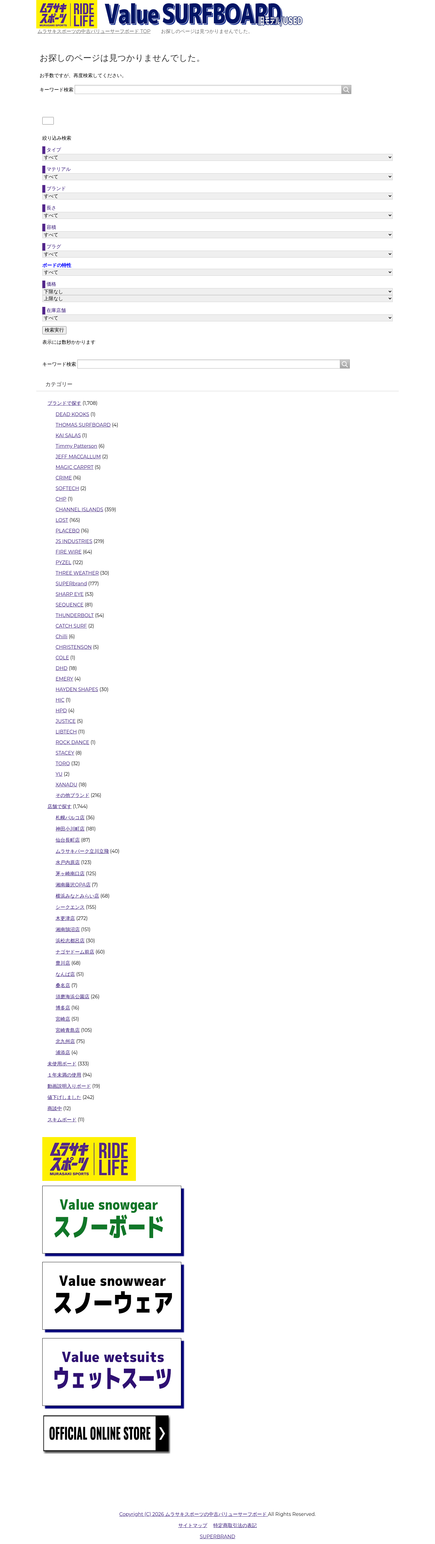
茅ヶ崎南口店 (70, 873)
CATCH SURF (71, 626)
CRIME (64, 478)
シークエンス (70, 907)
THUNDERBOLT (75, 615)
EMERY (64, 679)
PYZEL (63, 562)
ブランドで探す (64, 403)
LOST (62, 520)
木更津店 (65, 918)
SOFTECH (67, 488)
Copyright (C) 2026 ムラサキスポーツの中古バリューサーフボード (193, 1514)
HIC (60, 700)
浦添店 (63, 1052)
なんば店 (65, 974)
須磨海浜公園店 (72, 997)
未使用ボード (61, 1064)
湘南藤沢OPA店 (73, 885)
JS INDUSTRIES (74, 541)
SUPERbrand (71, 584)
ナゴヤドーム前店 (75, 952)
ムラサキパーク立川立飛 (82, 851)
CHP (61, 499)
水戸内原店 (68, 862)
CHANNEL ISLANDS (79, 509)
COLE (62, 658)
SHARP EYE (70, 594)
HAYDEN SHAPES (77, 689)
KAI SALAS (68, 435)
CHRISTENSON (74, 647)
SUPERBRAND (217, 1536)
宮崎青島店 (68, 1030)
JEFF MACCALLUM (78, 457)
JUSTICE (66, 721)
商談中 (54, 1108)
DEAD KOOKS (72, 414)
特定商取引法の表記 (235, 1525)
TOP (93, 31)
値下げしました (64, 1097)
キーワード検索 (56, 90)
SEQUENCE (69, 605)
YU (59, 774)
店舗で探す (59, 806)
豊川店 (63, 963)
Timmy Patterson (76, 446)
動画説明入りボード (69, 1086)
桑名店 (63, 985)
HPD (61, 710)
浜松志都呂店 (70, 941)
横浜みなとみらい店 (77, 896)
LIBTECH (66, 732)
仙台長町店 (68, 840)
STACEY (65, 753)
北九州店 (65, 1041)
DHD (61, 668)
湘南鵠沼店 (68, 929)
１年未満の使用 (64, 1075)
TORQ (63, 763)
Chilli (61, 636)
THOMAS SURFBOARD (83, 425)
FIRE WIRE (69, 552)
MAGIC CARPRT (74, 467)
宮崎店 (63, 1019)
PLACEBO (68, 531)
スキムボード (61, 1120)
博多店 (63, 1008)
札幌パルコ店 (70, 818)
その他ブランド (72, 795)
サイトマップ (192, 1525)
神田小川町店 (70, 829)
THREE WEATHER (77, 573)
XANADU (66, 785)
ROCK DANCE (72, 742)
